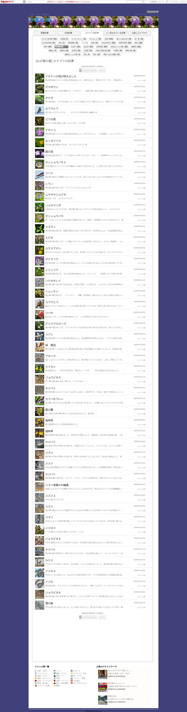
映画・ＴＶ (59, 676)
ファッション (41, 673)
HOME (31, 15)
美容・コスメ (41, 676)
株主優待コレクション (116, 683)
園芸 (57, 686)
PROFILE (46, 15)
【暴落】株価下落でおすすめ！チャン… (123, 686)
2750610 (151, 12)
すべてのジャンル (79, 683)
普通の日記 (112, 696)
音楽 (57, 678)
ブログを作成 (173, 2)
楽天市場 (183, 2)
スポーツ (75, 671)
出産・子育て (41, 671)
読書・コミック (61, 681)
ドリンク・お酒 (42, 686)
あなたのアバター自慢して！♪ (119, 670)
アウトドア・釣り (79, 673)
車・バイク (76, 676)
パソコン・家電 (78, 678)
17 (101, 70)
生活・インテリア (43, 681)
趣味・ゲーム (60, 673)
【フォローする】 (141, 14)
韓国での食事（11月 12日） (119, 673)
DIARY (38, 15)
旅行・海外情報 (61, 683)
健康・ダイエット (43, 678)
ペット (57, 671)
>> (156, 2)
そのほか (29, 2)
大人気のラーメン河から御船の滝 (120, 699)
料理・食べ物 (41, 683)
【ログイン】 (153, 14)
